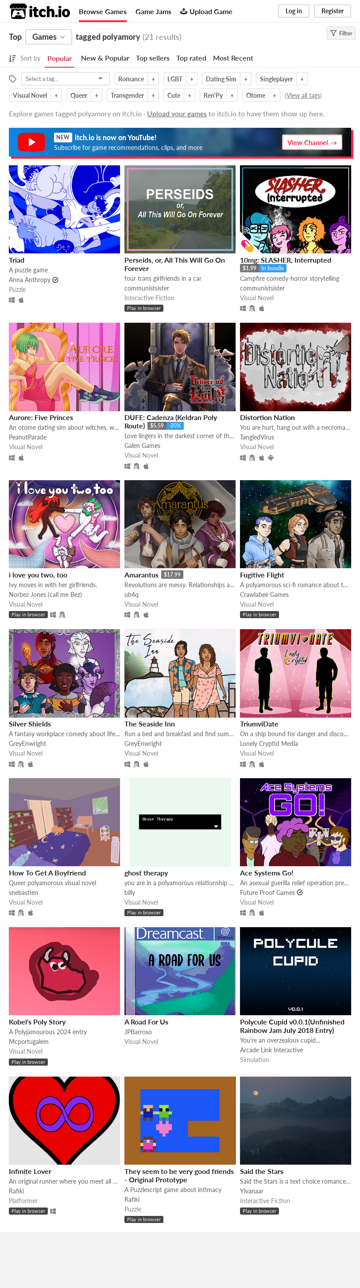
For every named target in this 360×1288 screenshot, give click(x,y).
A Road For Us (146, 1021)
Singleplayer (276, 79)
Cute (173, 95)
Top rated (191, 58)
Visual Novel (30, 95)
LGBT (174, 79)
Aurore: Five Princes (41, 417)
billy (129, 892)
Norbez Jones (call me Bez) (45, 594)
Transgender (127, 95)
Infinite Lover (30, 1171)
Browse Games (103, 11)
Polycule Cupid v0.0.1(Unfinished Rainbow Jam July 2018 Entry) (292, 1025)
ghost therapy (146, 872)
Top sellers (153, 58)
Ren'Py (213, 95)
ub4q (131, 594)
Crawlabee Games (264, 594)
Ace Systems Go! (267, 872)
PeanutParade (27, 437)
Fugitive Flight (262, 574)
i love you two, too (38, 574)
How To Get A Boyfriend (47, 872)
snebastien (23, 892)
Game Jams (153, 11)
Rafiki (16, 1191)
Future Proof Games (267, 892)
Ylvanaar (251, 1191)
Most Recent (233, 58)
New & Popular (105, 58)
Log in (294, 11)
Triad (16, 260)
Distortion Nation (267, 417)
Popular (59, 58)
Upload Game (206, 11)
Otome (255, 95)
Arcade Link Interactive (271, 1050)
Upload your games (177, 113)
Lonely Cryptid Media (269, 743)
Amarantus (141, 574)
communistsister (146, 288)
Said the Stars (261, 1171)
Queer (78, 95)
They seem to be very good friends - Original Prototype (179, 1175)
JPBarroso (138, 1032)
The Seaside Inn (149, 723)
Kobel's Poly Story (37, 1021)
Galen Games (142, 445)
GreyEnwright (27, 743)
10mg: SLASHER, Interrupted (285, 260)
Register (332, 11)
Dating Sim (221, 79)
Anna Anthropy (29, 279)
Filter (341, 33)
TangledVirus (257, 437)
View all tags (303, 95)
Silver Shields (30, 723)
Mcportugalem (29, 1041)
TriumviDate (259, 723)
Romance (131, 79)
